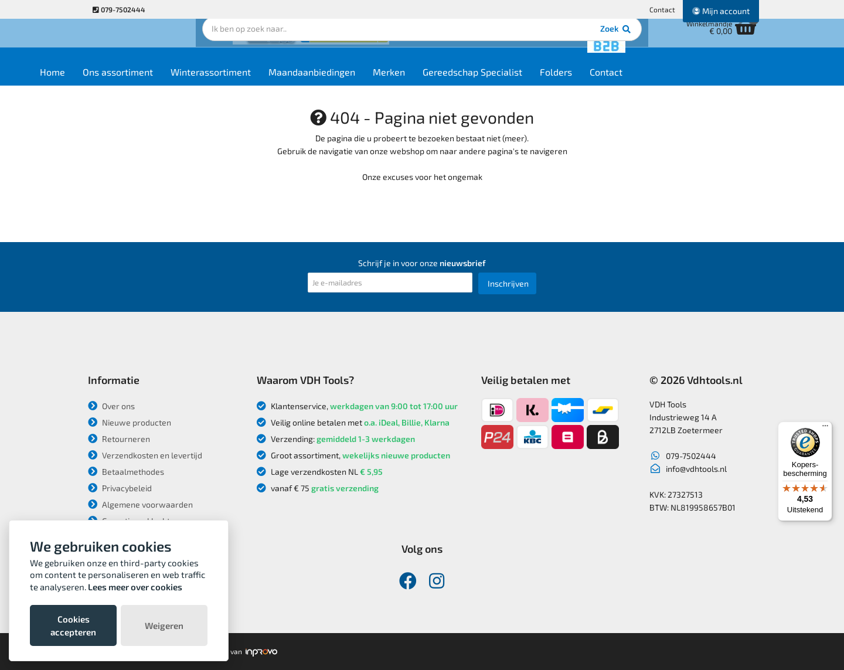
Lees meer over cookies (135, 586)
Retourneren (119, 439)
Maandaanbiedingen (368, 83)
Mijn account (721, 11)
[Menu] (825, 428)
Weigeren (164, 625)
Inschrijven (508, 283)
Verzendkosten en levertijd (145, 455)
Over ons (111, 406)
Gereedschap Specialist (529, 83)
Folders (613, 83)
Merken (446, 83)
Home (109, 83)
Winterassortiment (267, 83)
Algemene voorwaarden (140, 504)
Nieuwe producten (129, 422)
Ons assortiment (174, 83)
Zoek (502, 44)
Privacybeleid (120, 488)
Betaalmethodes (126, 472)
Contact (662, 9)
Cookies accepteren (73, 625)
